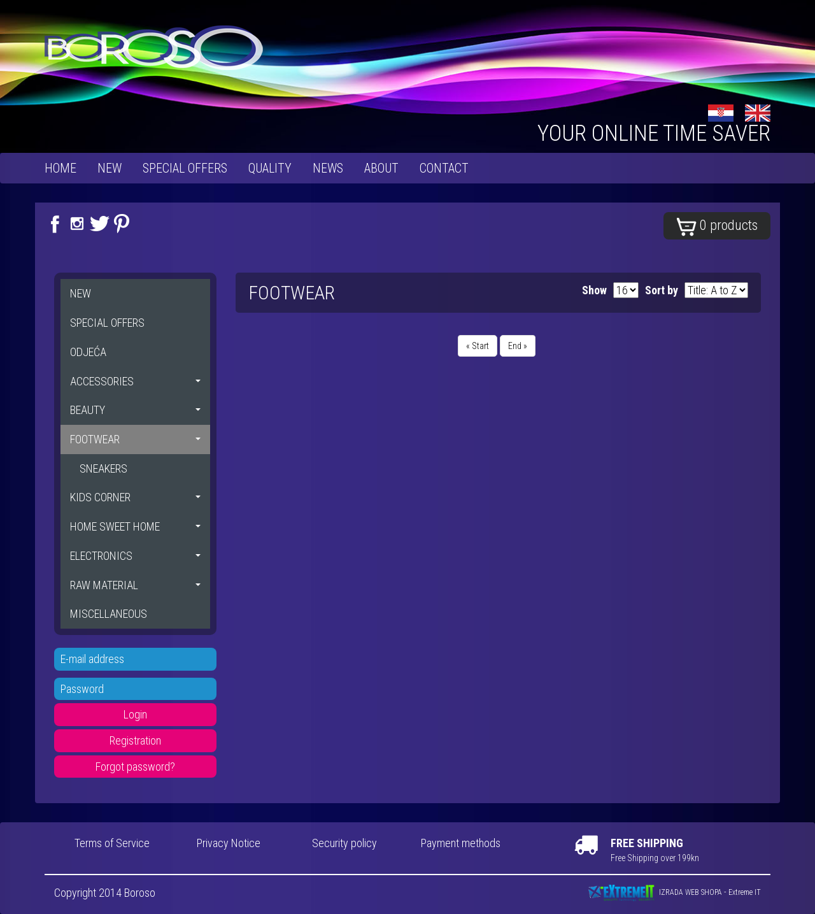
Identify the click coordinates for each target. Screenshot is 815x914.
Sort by (661, 290)
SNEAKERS (103, 468)
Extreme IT (744, 892)
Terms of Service (112, 843)
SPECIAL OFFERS (185, 168)
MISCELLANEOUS (108, 613)
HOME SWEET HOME (135, 526)
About (381, 168)
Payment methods (460, 843)
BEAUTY (135, 410)
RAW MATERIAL (135, 585)
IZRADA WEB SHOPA (690, 892)
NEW (109, 168)
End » (517, 346)
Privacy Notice (228, 843)
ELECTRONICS (135, 555)
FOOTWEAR (135, 439)
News (328, 168)
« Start (477, 346)
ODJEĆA (88, 352)
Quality (270, 168)
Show (594, 290)
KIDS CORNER (135, 497)
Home (60, 168)
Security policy (344, 843)
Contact (444, 168)
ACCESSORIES (135, 381)
